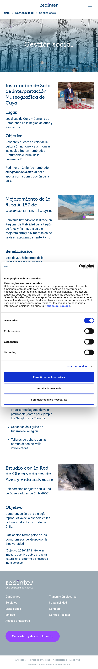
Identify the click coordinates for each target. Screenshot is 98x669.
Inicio (6, 13)
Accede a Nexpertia (18, 620)
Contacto (55, 608)
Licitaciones (13, 608)
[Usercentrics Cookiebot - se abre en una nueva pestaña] (79, 266)
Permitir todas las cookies (49, 377)
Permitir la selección (49, 388)
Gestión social (47, 13)
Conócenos (13, 596)
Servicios (11, 602)
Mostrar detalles (77, 366)
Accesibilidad (60, 660)
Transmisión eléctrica (63, 596)
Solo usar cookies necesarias (49, 399)
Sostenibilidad (24, 13)
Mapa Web (74, 660)
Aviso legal (20, 660)
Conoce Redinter (59, 614)
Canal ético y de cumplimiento (32, 636)
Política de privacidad (39, 660)
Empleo (10, 614)
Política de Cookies (57, 305)
